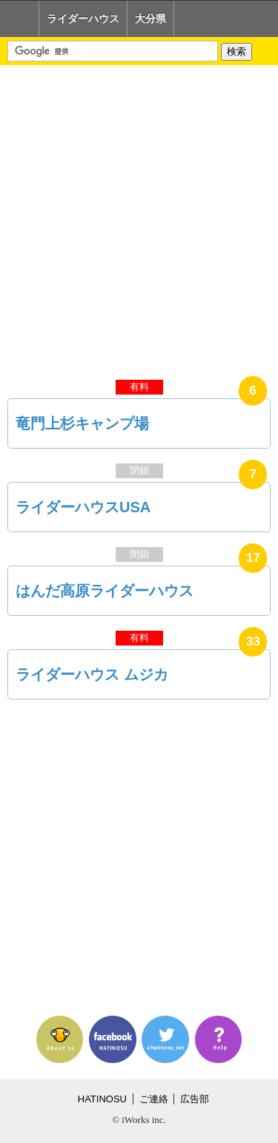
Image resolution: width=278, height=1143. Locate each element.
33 (253, 641)
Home (19, 18)
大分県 (150, 18)
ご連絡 (153, 1099)
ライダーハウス (83, 18)
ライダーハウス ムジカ (92, 674)
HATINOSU (102, 1099)
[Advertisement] (139, 219)
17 (253, 558)
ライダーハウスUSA (83, 507)
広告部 (194, 1099)
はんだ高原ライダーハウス (104, 591)
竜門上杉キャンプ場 (82, 423)
